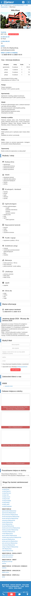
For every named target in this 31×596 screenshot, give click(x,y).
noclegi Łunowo (6, 497)
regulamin (25, 585)
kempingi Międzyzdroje (8, 526)
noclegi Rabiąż (6, 502)
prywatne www (9, 386)
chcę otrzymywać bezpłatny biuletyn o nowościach (15, 364)
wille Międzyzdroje (6, 548)
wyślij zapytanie (15, 369)
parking (4, 563)
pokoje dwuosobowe (7, 557)
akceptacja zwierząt (7, 561)
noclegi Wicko (5, 489)
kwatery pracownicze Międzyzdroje (11, 528)
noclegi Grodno (6, 498)
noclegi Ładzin (6, 504)
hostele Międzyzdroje (7, 522)
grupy (3, 576)
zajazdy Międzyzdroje (7, 550)
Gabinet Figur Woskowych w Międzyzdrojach (15, 445)
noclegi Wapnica (6, 491)
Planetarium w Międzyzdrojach (16, 463)
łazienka (4, 568)
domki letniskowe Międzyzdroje (10, 518)
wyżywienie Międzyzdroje (8, 520)
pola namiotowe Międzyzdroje (9, 543)
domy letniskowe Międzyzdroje (10, 514)
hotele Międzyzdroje (7, 524)
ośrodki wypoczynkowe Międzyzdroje (11, 537)
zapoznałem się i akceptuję (14, 366)
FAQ (3, 586)
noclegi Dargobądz (7, 506)
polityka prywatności (12, 586)
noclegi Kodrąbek (6, 500)
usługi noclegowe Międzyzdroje (10, 547)
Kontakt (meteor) (15, 585)
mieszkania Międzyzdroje (8, 531)
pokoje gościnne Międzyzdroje (10, 541)
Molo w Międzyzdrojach (15, 427)
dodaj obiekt (18, 588)
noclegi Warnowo (6, 493)
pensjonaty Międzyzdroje (8, 539)
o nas (22, 586)
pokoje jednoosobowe (7, 555)
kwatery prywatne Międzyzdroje (10, 529)
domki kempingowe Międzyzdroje (10, 516)
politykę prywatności (22, 366)
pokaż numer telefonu (13, 34)
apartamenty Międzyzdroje (9, 512)
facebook (5, 585)
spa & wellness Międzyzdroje (9, 535)
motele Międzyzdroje (7, 533)
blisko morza (5, 572)
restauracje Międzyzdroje (8, 545)
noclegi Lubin (5, 495)
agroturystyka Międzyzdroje (9, 511)
